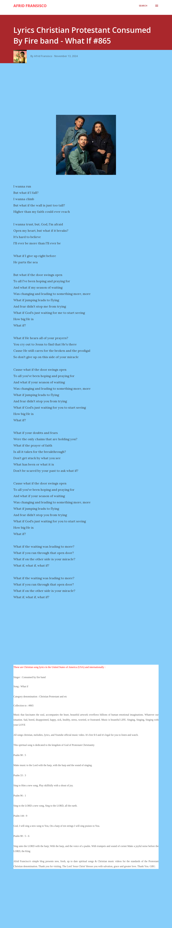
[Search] (143, 6)
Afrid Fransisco (30, 5)
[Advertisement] (87, 90)
